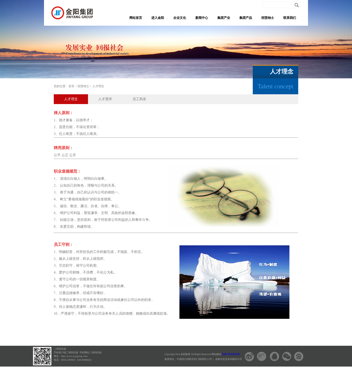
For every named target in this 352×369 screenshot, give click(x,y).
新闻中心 (201, 18)
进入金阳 (157, 18)
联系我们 (289, 18)
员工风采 (139, 99)
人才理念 (98, 86)
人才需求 (105, 99)
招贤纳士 (267, 18)
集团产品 (245, 18)
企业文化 (179, 18)
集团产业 (223, 18)
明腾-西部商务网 (231, 354)
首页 (71, 86)
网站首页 (135, 18)
